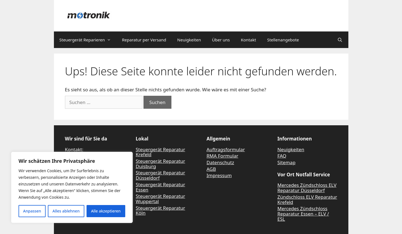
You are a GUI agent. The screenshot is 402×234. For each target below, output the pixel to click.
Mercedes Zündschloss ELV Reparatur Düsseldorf (306, 187)
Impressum (219, 175)
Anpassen (32, 211)
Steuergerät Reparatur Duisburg (160, 163)
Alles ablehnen (66, 211)
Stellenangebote (283, 39)
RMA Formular (222, 156)
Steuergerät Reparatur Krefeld (160, 152)
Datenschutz (220, 162)
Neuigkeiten (189, 39)
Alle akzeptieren (106, 211)
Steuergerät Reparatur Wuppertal (160, 198)
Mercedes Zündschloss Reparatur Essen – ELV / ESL (303, 213)
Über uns (221, 39)
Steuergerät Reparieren (88, 39)
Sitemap (286, 162)
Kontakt (248, 39)
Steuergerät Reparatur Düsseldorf (160, 175)
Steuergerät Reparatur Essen (160, 187)
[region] (72, 187)
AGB (211, 169)
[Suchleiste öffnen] (340, 39)
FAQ (281, 156)
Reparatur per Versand (144, 39)
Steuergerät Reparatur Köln (160, 210)
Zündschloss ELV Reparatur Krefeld (307, 199)
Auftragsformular (226, 149)
